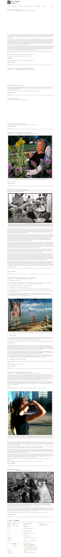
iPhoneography (30, 278)
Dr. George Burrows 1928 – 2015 (14, 9)
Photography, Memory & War (11, 85)
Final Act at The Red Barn (31, 552)
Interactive (30, 6)
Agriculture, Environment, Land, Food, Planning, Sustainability (25, 10)
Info (33, 6)
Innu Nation (9, 191)
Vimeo (23, 85)
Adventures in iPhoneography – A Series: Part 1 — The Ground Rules (22, 277)
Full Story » (10, 94)
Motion (26, 6)
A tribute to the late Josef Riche (13, 469)
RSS (51, 6)
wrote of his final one (49, 261)
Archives (43, 6)
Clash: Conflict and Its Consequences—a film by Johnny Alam (20, 68)
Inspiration (25, 470)
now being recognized (39, 508)
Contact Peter (38, 6)
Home (9, 6)
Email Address (9, 527)
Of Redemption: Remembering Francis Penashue (17, 189)
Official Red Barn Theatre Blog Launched (31, 548)
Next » (17, 520)
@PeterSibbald (26, 526)
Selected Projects (14, 6)
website (37, 90)
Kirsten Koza (27, 374)
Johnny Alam (19, 85)
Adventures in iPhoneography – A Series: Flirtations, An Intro (20, 372)
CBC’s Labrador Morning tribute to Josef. (46, 509)
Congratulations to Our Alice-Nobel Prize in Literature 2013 (19, 132)
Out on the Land (22, 191)
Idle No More (50, 190)
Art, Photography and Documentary (23, 133)
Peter (9, 10)
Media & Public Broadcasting (33, 133)
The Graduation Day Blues (12, 98)
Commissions (21, 6)
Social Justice (30, 470)
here (32, 90)
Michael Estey (25, 544)
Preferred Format (9, 538)
